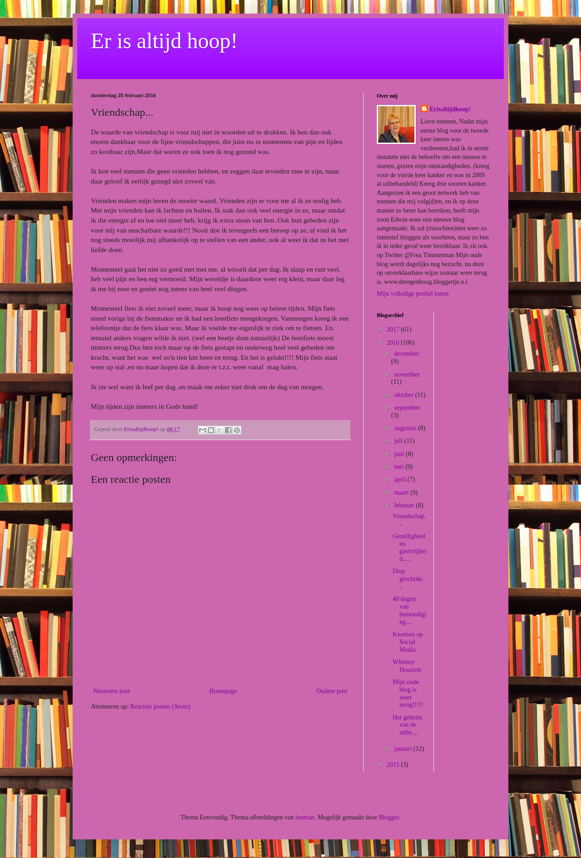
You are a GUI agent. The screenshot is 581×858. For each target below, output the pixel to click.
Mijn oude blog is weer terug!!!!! (408, 693)
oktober (404, 395)
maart (402, 492)
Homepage (223, 691)
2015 (394, 764)
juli (399, 440)
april (400, 479)
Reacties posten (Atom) (160, 706)
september (407, 407)
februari (405, 505)
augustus (406, 428)
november (406, 374)
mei (399, 466)
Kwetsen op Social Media (408, 642)
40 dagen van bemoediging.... (409, 610)
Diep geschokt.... (409, 579)
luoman (305, 817)
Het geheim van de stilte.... (407, 725)
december (406, 353)
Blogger (389, 817)
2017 (394, 329)
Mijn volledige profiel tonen (412, 293)
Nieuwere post (111, 691)
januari (403, 748)
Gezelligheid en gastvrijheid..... (409, 547)
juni (399, 454)
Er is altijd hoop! (164, 41)
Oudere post (331, 691)
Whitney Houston (407, 666)
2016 (394, 342)
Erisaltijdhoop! (450, 109)
